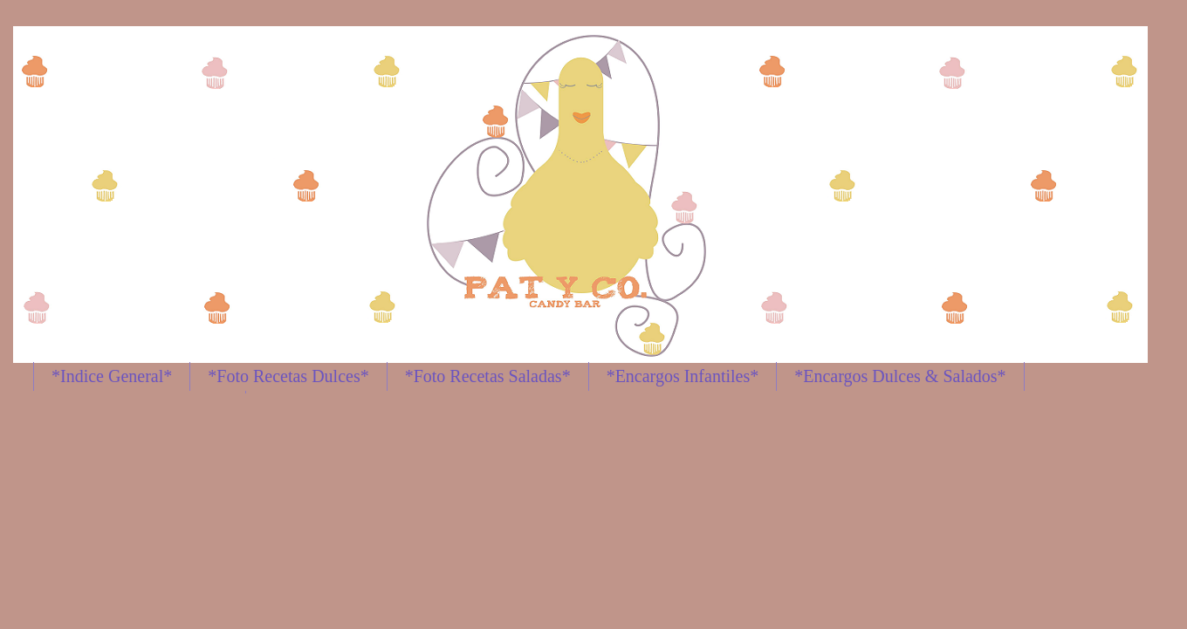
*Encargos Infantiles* (683, 376)
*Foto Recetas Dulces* (288, 376)
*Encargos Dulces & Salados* (899, 376)
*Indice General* (111, 376)
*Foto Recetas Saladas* (488, 376)
